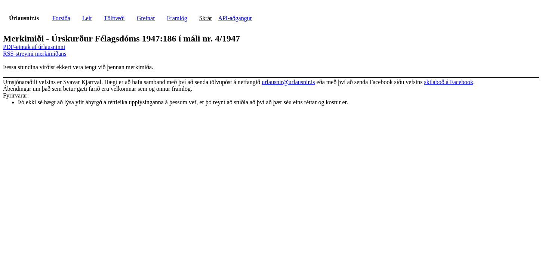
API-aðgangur (235, 18)
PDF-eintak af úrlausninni (34, 47)
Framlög (177, 18)
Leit (87, 18)
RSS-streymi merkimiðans (34, 53)
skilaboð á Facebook (448, 82)
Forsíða (61, 18)
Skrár (205, 18)
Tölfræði (114, 18)
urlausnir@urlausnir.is (288, 82)
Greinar (146, 18)
